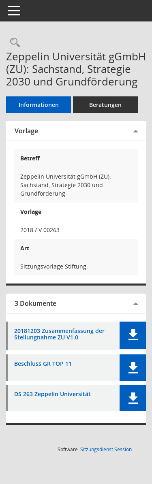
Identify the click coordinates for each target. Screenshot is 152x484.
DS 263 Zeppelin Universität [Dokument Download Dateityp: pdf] (52, 394)
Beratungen (105, 105)
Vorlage (26, 130)
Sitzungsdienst (106, 449)
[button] (133, 335)
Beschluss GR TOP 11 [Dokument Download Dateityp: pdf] (43, 363)
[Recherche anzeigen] (13, 42)
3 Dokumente (35, 303)
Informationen (39, 105)
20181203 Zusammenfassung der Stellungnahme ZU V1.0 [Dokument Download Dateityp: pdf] (59, 334)
